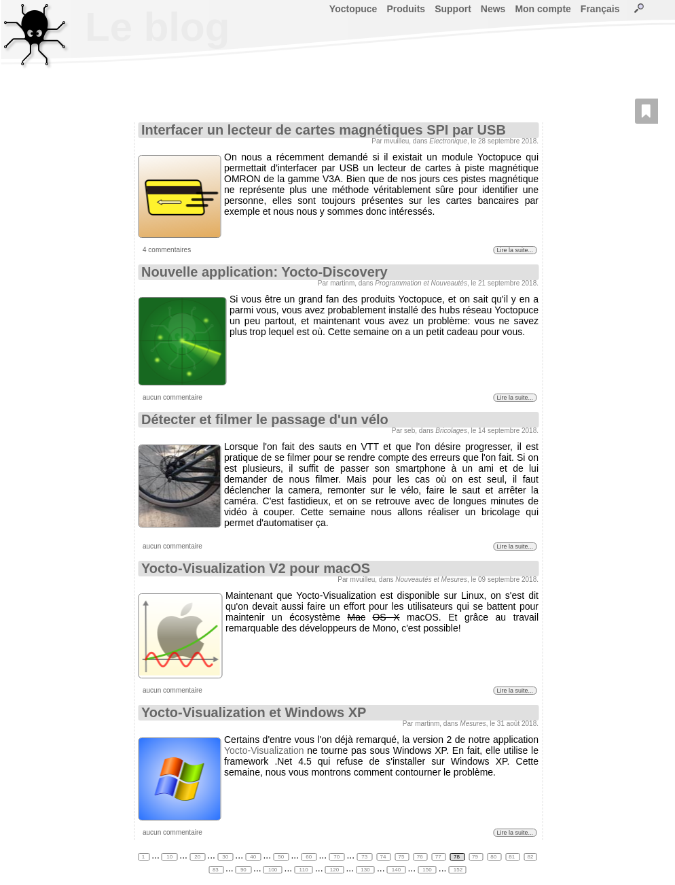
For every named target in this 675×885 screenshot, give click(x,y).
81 (512, 857)
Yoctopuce (353, 8)
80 (494, 857)
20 (197, 857)
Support (453, 8)
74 (383, 857)
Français (600, 8)
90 (243, 870)
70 (336, 857)
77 (439, 857)
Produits (405, 8)
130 (365, 870)
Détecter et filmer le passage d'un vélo (264, 419)
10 (169, 857)
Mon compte (542, 8)
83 (216, 870)
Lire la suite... (514, 250)
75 (402, 857)
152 (457, 870)
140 (396, 870)
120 (335, 870)
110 (303, 870)
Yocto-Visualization (264, 750)
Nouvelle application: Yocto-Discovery (264, 271)
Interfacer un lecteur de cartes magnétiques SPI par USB (323, 129)
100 (273, 870)
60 (308, 857)
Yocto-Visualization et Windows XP (253, 712)
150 (427, 870)
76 (420, 857)
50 (280, 857)
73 (364, 857)
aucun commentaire (172, 397)
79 (475, 857)
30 (225, 857)
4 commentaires (167, 250)
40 (253, 857)
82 (530, 857)
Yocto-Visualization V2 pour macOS (255, 568)
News (493, 8)
